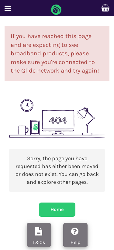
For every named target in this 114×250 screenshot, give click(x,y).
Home (57, 209)
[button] (8, 9)
